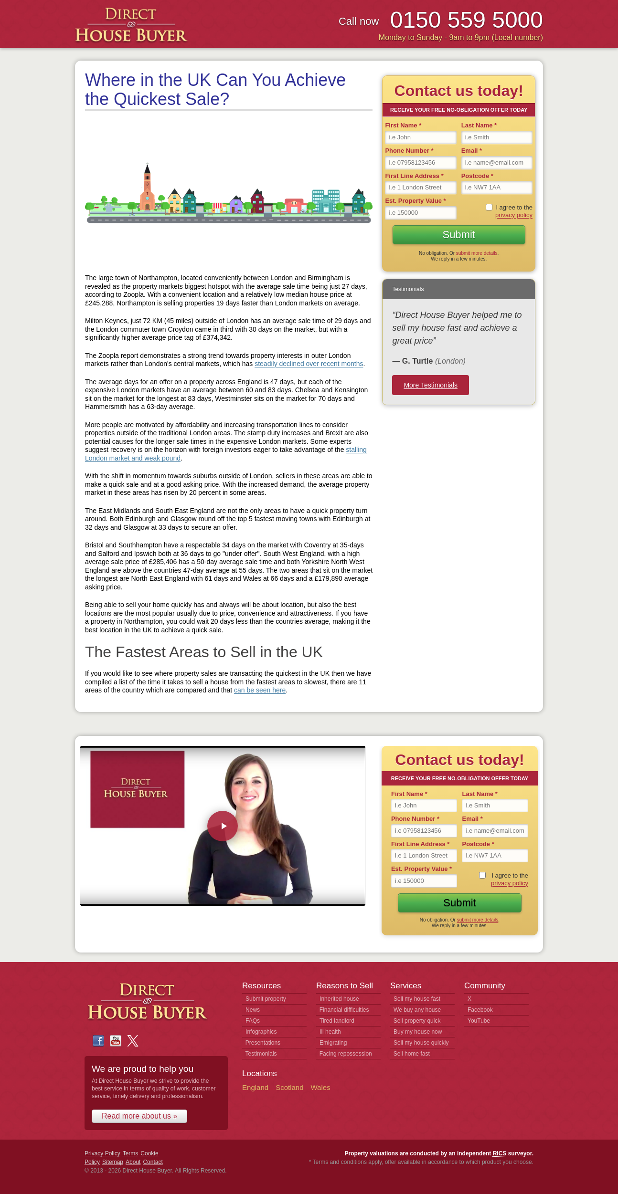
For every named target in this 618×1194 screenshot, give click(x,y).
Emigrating (333, 1042)
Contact (152, 1162)
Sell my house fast (417, 998)
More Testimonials (431, 385)
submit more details (477, 253)
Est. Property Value (415, 200)
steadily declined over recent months (309, 363)
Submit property (265, 998)
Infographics (261, 1031)
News (252, 1009)
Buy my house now (418, 1031)
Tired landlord (337, 1020)
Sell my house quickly (421, 1042)
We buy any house (417, 1009)
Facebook (480, 1009)
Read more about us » (139, 1116)
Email (471, 150)
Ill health (330, 1031)
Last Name (479, 125)
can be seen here (260, 690)
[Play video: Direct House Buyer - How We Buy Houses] (222, 826)
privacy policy (514, 215)
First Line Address (414, 175)
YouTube (479, 1020)
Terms (131, 1153)
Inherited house (339, 998)
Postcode (477, 175)
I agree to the (514, 211)
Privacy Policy (102, 1153)
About (133, 1162)
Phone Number (409, 150)
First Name (403, 125)
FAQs (252, 1020)
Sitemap (112, 1162)
